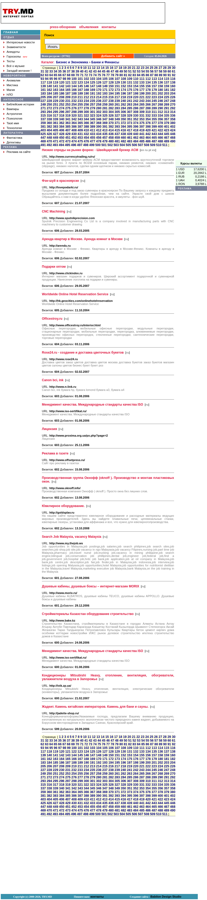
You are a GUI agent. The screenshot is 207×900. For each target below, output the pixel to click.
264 (135, 104)
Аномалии (13, 80)
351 (129, 119)
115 (166, 79)
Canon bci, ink (52, 380)
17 (116, 68)
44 (99, 71)
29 (169, 68)
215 (104, 97)
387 (80, 126)
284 (123, 108)
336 (172, 115)
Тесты (11, 61)
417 (129, 130)
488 (160, 141)
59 (165, 71)
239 (117, 101)
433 (92, 134)
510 (158, 145)
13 (98, 68)
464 (148, 137)
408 (74, 130)
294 (49, 112)
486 (148, 141)
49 (121, 71)
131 (129, 82)
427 (55, 134)
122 (74, 82)
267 (154, 104)
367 (92, 123)
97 (60, 79)
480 (111, 141)
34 (55, 71)
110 (135, 79)
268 (160, 104)
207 (55, 97)
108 (123, 79)
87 (152, 75)
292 (172, 108)
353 (142, 119)
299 (80, 112)
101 (80, 79)
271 (43, 108)
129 (117, 82)
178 (148, 90)
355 (154, 119)
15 (107, 68)
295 (55, 112)
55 (147, 71)
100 (74, 79)
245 (154, 101)
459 (117, 137)
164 (61, 90)
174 (123, 90)
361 (55, 123)
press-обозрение (63, 27)
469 (43, 141)
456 (98, 137)
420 (148, 130)
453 (80, 137)
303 (104, 112)
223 (154, 97)
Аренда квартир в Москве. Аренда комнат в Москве (82, 239)
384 (61, 126)
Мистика (12, 85)
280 (98, 108)
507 (140, 145)
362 (61, 123)
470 (49, 141)
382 (49, 126)
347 (104, 119)
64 (51, 75)
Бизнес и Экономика (72, 62)
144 (74, 86)
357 (166, 119)
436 (111, 134)
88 (156, 75)
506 (134, 145)
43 (95, 71)
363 (68, 123)
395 (129, 126)
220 (135, 97)
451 (68, 137)
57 (156, 71)
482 (123, 141)
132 (135, 82)
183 (43, 93)
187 (68, 93)
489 (166, 141)
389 (92, 126)
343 (80, 119)
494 (61, 145)
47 (112, 71)
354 (148, 119)
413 (104, 130)
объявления (88, 27)
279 (92, 108)
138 (172, 82)
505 (128, 145)
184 (49, 93)
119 (55, 82)
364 (74, 123)
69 (73, 75)
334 (160, 115)
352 (135, 119)
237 (104, 101)
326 (111, 115)
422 (160, 130)
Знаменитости (16, 47)
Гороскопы (14, 56)
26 (155, 68)
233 (80, 101)
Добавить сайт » (113, 56)
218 (123, 97)
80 (121, 75)
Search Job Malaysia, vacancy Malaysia (71, 537)
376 (148, 123)
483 (129, 141)
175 (129, 90)
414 (111, 130)
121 (68, 82)
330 (135, 115)
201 (154, 93)
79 (117, 75)
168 (86, 90)
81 (125, 75)
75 (99, 75)
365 (80, 123)
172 (111, 90)
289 (154, 108)
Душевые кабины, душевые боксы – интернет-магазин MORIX (90, 586)
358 (172, 119)
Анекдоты (13, 51)
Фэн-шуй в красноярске (60, 181)
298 (74, 112)
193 (104, 93)
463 (142, 137)
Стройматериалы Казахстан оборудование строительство (88, 614)
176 (135, 90)
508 (146, 145)
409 (80, 130)
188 (74, 93)
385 (68, 126)
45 (103, 71)
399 (154, 126)
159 (166, 86)
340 (61, 119)
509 (152, 145)
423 (166, 130)
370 (111, 123)
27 (160, 68)
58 (160, 71)
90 (165, 75)
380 (172, 123)
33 (51, 71)
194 (111, 93)
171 (104, 90)
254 (74, 104)
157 (154, 86)
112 (148, 79)
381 (43, 126)
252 (61, 104)
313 (166, 112)
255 (80, 104)
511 (164, 145)
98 (64, 79)
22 (138, 68)
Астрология (14, 113)
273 (55, 108)
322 (86, 115)
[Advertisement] (191, 81)
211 (80, 97)
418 (135, 130)
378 (160, 123)
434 (98, 134)
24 (147, 68)
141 (55, 86)
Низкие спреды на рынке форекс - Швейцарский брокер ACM (90, 150)
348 (111, 119)
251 (55, 104)
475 (80, 141)
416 (123, 130)
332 (148, 115)
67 (64, 75)
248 (172, 101)
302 (98, 112)
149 (104, 86)
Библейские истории (20, 104)
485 (142, 141)
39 (77, 71)
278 (86, 108)
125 (92, 82)
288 (148, 108)
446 (172, 134)
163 (55, 90)
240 (123, 101)
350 (123, 119)
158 (160, 86)
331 (142, 115)
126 (98, 82)
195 (117, 93)
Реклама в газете (55, 453)
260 (111, 104)
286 (135, 108)
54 (143, 71)
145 (80, 86)
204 (172, 93)
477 (92, 141)
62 (42, 75)
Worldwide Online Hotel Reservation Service (75, 294)
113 (154, 79)
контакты (109, 27)
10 (85, 68)
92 (173, 75)
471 (55, 141)
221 (142, 97)
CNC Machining (53, 211)
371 (117, 123)
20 (129, 68)
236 (98, 101)
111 (142, 79)
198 (135, 93)
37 (68, 71)
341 (68, 119)
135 (154, 82)
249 (43, 104)
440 (135, 134)
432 (86, 134)
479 (104, 141)
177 (142, 90)
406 (61, 130)
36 (64, 71)
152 (123, 86)
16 (111, 68)
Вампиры (13, 109)
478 (98, 141)
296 (61, 112)
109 (129, 79)
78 (112, 75)
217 (117, 97)
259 (104, 104)
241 (129, 101)
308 (135, 112)
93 (42, 79)
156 (148, 86)
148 (98, 86)
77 (108, 75)
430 (74, 134)
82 (130, 75)
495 (67, 145)
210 (74, 97)
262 (123, 104)
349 (117, 119)
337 (43, 119)
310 (148, 112)
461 (129, 137)
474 (74, 141)
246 (160, 101)
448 (49, 137)
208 (61, 97)
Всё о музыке (15, 66)
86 (147, 75)
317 (55, 115)
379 (166, 123)
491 (43, 145)
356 (160, 119)
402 (172, 126)
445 (166, 134)
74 (95, 75)
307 (129, 112)
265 (142, 104)
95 (51, 79)
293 (43, 112)
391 (104, 126)
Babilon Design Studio (165, 896)
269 (166, 104)
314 (172, 112)
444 (160, 134)
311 (154, 112)
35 (60, 71)
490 (172, 141)
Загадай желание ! (19, 70)
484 (135, 141)
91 (169, 75)
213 (92, 97)
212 (86, 97)
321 (80, 115)
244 (148, 101)
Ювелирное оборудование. (63, 506)
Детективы (14, 142)
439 (129, 134)
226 (172, 97)
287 (142, 108)
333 (154, 115)
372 (123, 123)
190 (86, 93)
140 (49, 86)
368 (98, 123)
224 (160, 97)
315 (43, 115)
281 (104, 108)
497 (79, 145)
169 (92, 90)
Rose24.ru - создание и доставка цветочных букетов (83, 352)
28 (164, 68)
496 (73, 145)
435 (104, 134)
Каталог (47, 62)
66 (60, 75)
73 (90, 75)
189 (80, 93)
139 (43, 86)
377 (154, 123)
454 (86, 137)
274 (61, 108)
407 (68, 130)
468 (172, 137)
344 (86, 119)
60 (169, 71)
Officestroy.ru (52, 318)
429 (68, 134)
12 (93, 68)
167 (80, 90)
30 (173, 68)
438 (123, 134)
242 (135, 101)
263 (129, 104)
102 (86, 79)
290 (160, 108)
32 (46, 71)
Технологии (14, 128)
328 (123, 115)
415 (117, 130)
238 (111, 101)
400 (160, 126)
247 (166, 101)
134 (148, 82)
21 (133, 68)
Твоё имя (13, 123)
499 (92, 145)
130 (123, 82)
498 (85, 145)
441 (142, 134)
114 (160, 79)
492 (49, 145)
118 (49, 82)
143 (68, 86)
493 (55, 145)
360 (49, 123)
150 (111, 86)
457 (104, 137)
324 (98, 115)
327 (117, 115)
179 (154, 90)
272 (49, 108)
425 (43, 134)
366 (86, 123)
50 (125, 71)
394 (123, 126)
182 (172, 90)
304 (111, 112)
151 (117, 86)
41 (86, 71)
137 (166, 82)
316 (49, 115)
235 (92, 101)
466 (160, 137)
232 (74, 101)
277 (80, 108)
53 (138, 71)
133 (142, 82)
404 (49, 130)
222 (148, 97)
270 (172, 104)
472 (61, 141)
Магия (11, 89)
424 (172, 130)
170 (98, 90)
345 (92, 119)
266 (148, 104)
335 (166, 115)
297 (68, 112)
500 (98, 145)
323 (92, 115)
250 (49, 104)
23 (142, 68)
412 (98, 130)
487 (154, 141)
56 (152, 71)
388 (86, 126)
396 (135, 126)
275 (68, 108)
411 (92, 130)
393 (117, 126)
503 (116, 145)
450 (61, 137)
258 (98, 104)
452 (74, 137)
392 (111, 126)
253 (68, 104)
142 (61, 86)
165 (68, 90)
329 (129, 115)
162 (49, 90)
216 (111, 97)
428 (61, 134)
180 (160, 90)
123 (80, 82)
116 (172, 79)
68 (68, 75)
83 (134, 75)
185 (55, 93)
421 (154, 130)
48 (117, 71)
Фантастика (14, 137)
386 (74, 126)
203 (166, 93)
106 (111, 79)
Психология (14, 118)
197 (129, 93)
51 (130, 71)
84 (138, 75)
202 (160, 93)
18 (120, 68)
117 (43, 82)
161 (43, 90)
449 (55, 137)
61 (173, 71)
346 (98, 119)
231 (68, 101)
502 (110, 145)
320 (74, 115)
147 (92, 86)
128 (111, 82)
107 (117, 79)
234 (86, 101)
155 (142, 86)
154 (135, 86)
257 (92, 104)
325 (104, 115)
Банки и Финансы (105, 62)
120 (61, 82)
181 (166, 90)
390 (98, 126)
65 (55, 75)
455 (92, 137)
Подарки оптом (54, 266)
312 (160, 112)
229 (55, 101)
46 (108, 71)
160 (172, 86)
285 (129, 108)
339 (55, 119)
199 (142, 93)
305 (117, 112)
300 (86, 112)
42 (90, 71)
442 (148, 134)
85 (143, 75)
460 (123, 137)
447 (43, 137)
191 (92, 93)
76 (103, 75)
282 (111, 108)
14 (102, 68)
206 (49, 97)
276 (74, 108)
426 (49, 134)
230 (61, 101)
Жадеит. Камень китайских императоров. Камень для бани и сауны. (95, 706)
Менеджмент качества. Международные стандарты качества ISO (92, 404)
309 (142, 112)
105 (104, 79)
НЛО (10, 94)
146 (86, 86)
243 (142, 101)
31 (42, 71)
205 (43, 97)
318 (61, 115)
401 (166, 126)
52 (134, 71)
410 (86, 130)
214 (98, 97)
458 (111, 137)
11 (89, 68)
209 (68, 97)
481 (117, 141)
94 (46, 79)
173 (117, 90)
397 (142, 126)
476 (86, 141)
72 (86, 75)
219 (129, 97)
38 (73, 71)
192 (98, 93)
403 (43, 130)
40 (81, 71)
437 (117, 134)
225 (166, 97)
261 (117, 104)
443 (154, 134)
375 (142, 123)
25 (151, 68)
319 (68, 115)
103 (92, 79)
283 (117, 108)
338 (49, 119)
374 (135, 123)
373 (129, 123)
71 (81, 75)
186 (61, 93)
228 (49, 101)
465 (154, 137)
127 (104, 82)
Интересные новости (21, 42)
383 (55, 126)
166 (74, 90)
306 (123, 112)
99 (69, 79)
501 (104, 145)
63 (46, 75)
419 (142, 130)
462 (135, 137)
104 (98, 79)
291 (166, 108)
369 (104, 123)
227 (43, 101)
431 (80, 134)
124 (86, 82)
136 (160, 82)
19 (124, 68)
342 (74, 119)
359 (43, 123)
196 (123, 93)
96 (55, 79)
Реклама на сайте (19, 151)
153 (129, 86)
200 (148, 93)
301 (92, 112)
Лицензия (49, 429)
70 (77, 75)
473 (68, 141)
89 (160, 75)
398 (148, 126)
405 (55, 130)
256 (86, 104)
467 (166, 137)
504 (122, 145)
